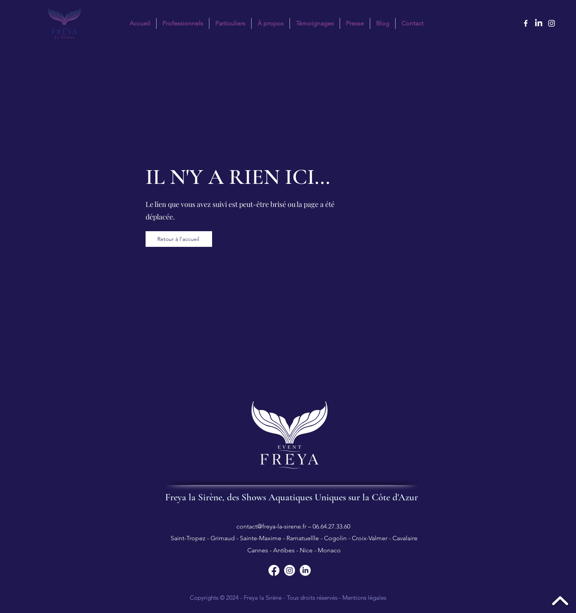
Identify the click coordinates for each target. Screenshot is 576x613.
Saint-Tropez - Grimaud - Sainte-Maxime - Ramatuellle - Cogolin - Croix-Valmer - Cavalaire (293, 538)
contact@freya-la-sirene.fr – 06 (277, 526)
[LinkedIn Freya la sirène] (538, 23)
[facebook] (525, 23)
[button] (230, 23)
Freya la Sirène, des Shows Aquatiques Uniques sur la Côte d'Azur (291, 497)
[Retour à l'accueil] (179, 239)
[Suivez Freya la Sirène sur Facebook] (273, 570)
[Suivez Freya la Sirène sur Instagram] (289, 570)
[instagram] (551, 23)
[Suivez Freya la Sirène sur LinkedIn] (305, 570)
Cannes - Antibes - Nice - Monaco (293, 550)
